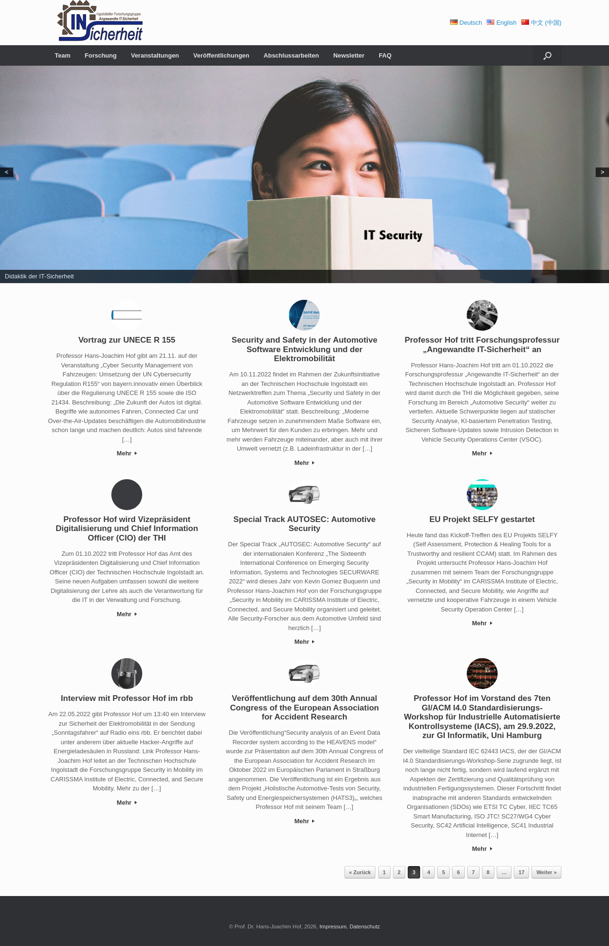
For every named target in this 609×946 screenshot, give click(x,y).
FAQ (385, 55)
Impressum (332, 926)
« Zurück (360, 872)
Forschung (101, 55)
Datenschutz (365, 926)
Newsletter (348, 55)
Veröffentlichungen (221, 55)
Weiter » (546, 872)
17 (521, 872)
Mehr (127, 453)
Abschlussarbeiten (291, 55)
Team (62, 55)
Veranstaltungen (155, 55)
